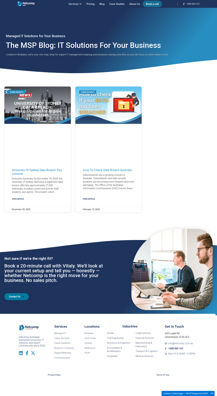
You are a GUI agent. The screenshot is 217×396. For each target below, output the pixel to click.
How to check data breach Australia (107, 170)
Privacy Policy (54, 375)
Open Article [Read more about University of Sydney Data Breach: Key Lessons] (18, 199)
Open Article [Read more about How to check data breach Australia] (89, 199)
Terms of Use (162, 375)
